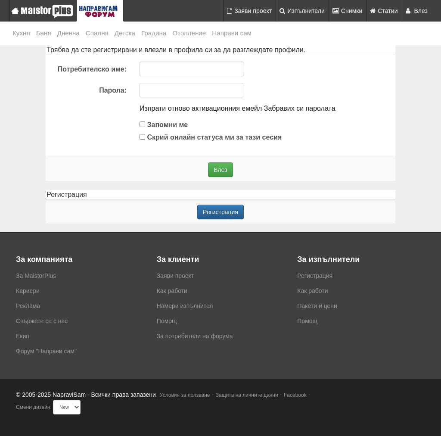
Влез (417, 10)
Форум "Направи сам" (46, 351)
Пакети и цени (317, 305)
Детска (125, 33)
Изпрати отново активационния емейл (201, 108)
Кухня (21, 33)
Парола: (113, 90)
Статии (384, 10)
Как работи (172, 290)
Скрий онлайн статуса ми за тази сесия (211, 137)
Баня (43, 33)
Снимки (347, 10)
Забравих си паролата (299, 108)
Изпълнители (302, 10)
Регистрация (220, 212)
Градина (153, 33)
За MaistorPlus (36, 275)
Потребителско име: (92, 69)
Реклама (28, 305)
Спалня (97, 33)
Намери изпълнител (185, 305)
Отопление (189, 33)
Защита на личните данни (247, 395)
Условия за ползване (185, 395)
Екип (22, 336)
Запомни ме (164, 124)
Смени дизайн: (34, 407)
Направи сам (232, 33)
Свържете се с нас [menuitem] (42, 321)
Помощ (167, 321)
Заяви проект (249, 10)
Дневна (68, 33)
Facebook (295, 395)
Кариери (28, 290)
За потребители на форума (195, 336)
